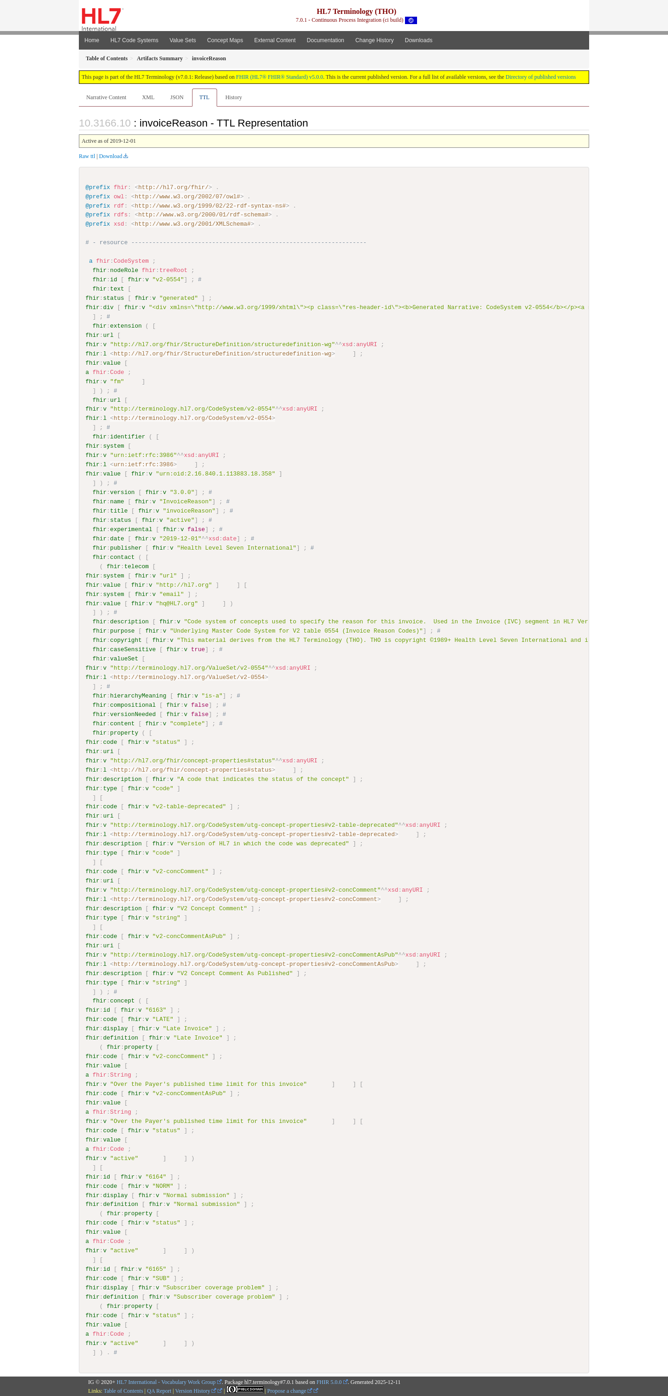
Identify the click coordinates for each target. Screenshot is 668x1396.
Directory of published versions (541, 77)
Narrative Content (106, 97)
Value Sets (182, 40)
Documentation (325, 40)
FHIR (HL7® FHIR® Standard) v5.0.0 (279, 77)
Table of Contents (123, 1390)
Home (91, 40)
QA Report (159, 1390)
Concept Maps (225, 40)
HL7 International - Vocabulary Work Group (166, 1381)
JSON (177, 97)
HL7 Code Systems (134, 40)
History (233, 97)
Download (110, 156)
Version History (196, 1390)
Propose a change (289, 1390)
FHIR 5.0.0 (328, 1381)
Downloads (418, 40)
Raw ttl (87, 156)
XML (148, 97)
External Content (274, 40)
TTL (204, 97)
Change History (374, 40)
